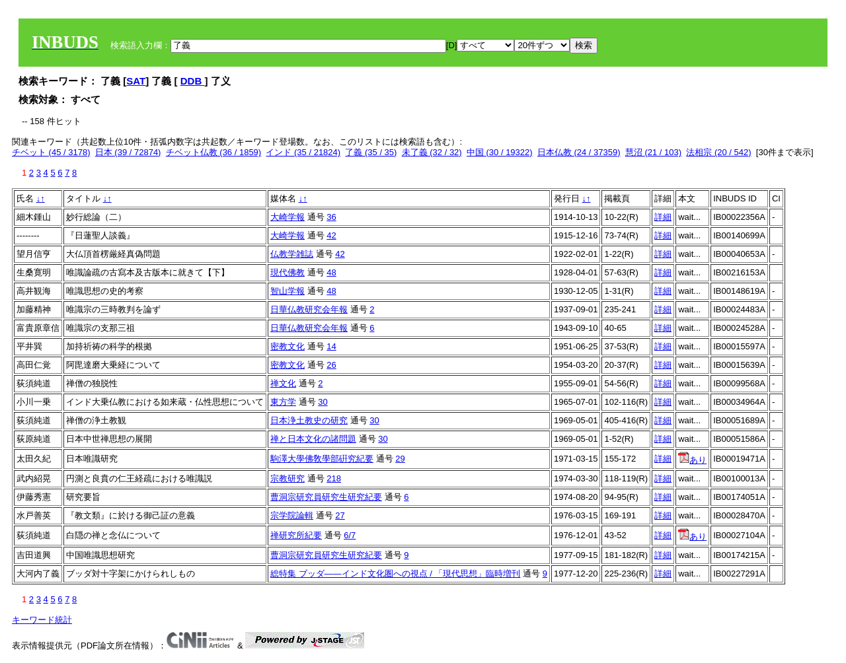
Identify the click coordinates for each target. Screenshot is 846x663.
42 (331, 235)
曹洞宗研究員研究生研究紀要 (326, 497)
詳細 (663, 217)
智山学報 (287, 291)
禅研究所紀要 (296, 535)
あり (692, 460)
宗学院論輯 (291, 515)
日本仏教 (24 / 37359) (579, 152)
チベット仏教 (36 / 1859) (214, 152)
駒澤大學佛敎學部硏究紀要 (321, 459)
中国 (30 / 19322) (500, 152)
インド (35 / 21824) (303, 152)
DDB (192, 81)
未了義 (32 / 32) (432, 152)
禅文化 (283, 383)
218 (334, 478)
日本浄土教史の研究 (309, 420)
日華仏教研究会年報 (309, 309)
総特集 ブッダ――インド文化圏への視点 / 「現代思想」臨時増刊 (395, 573)
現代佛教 (287, 272)
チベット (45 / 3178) (51, 152)
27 (339, 515)
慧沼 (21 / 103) (653, 152)
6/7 (350, 535)
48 (331, 272)
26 (331, 365)
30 (322, 402)
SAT (135, 81)
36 (331, 217)
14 (331, 346)
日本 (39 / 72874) (128, 152)
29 (399, 459)
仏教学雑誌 (291, 254)
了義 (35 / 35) (371, 152)
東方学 (283, 402)
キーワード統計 (42, 620)
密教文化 (287, 346)
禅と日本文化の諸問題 (313, 439)
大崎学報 (287, 217)
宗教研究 (287, 478)
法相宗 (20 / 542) (718, 152)
